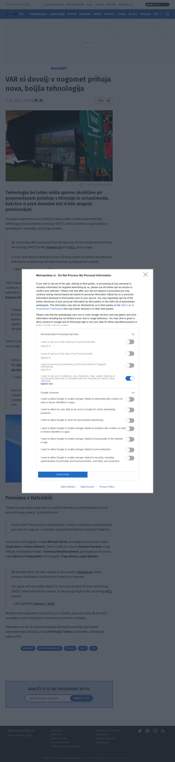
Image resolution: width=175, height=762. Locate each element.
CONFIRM (62, 474)
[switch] (129, 342)
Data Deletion (68, 486)
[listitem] (87, 334)
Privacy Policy (106, 486)
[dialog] (87, 381)
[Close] (146, 275)
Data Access (87, 486)
